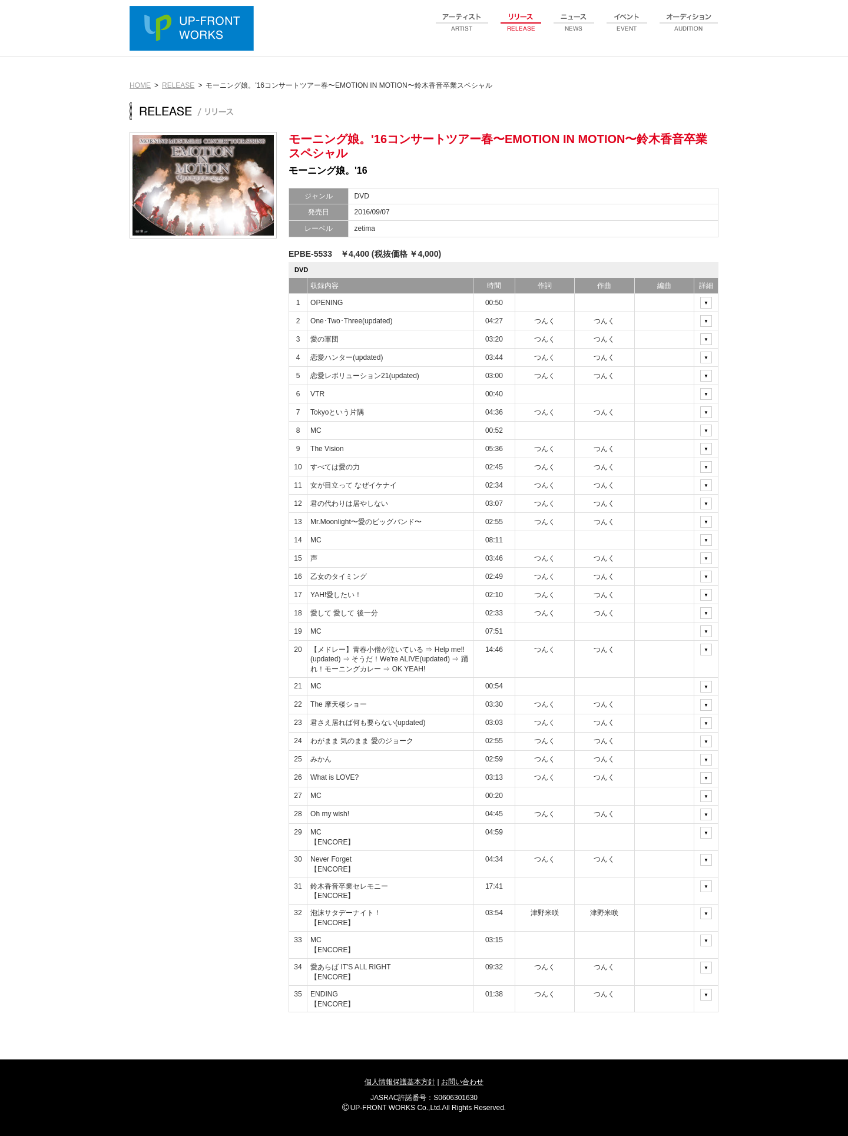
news (574, 29)
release (521, 29)
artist (462, 29)
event (627, 29)
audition (689, 29)
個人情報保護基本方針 (400, 1082)
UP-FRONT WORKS (194, 29)
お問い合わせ (462, 1082)
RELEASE (178, 85)
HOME (140, 85)
